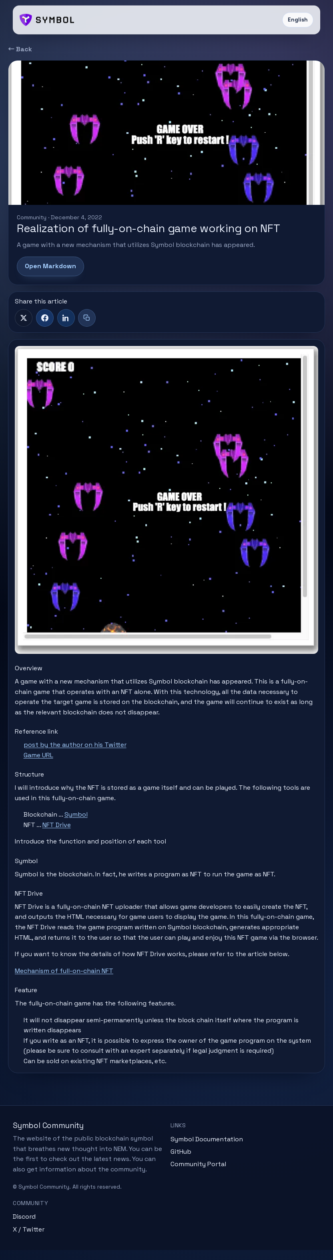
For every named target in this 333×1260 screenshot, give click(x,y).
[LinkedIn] (66, 318)
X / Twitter (28, 1239)
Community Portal (198, 1174)
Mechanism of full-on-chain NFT (65, 979)
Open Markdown (50, 266)
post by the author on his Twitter (76, 743)
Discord (24, 1227)
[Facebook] (45, 318)
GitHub (181, 1161)
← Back (20, 49)
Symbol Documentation (207, 1149)
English (298, 19)
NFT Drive (58, 823)
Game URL (40, 753)
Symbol (77, 813)
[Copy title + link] (87, 318)
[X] (23, 318)
